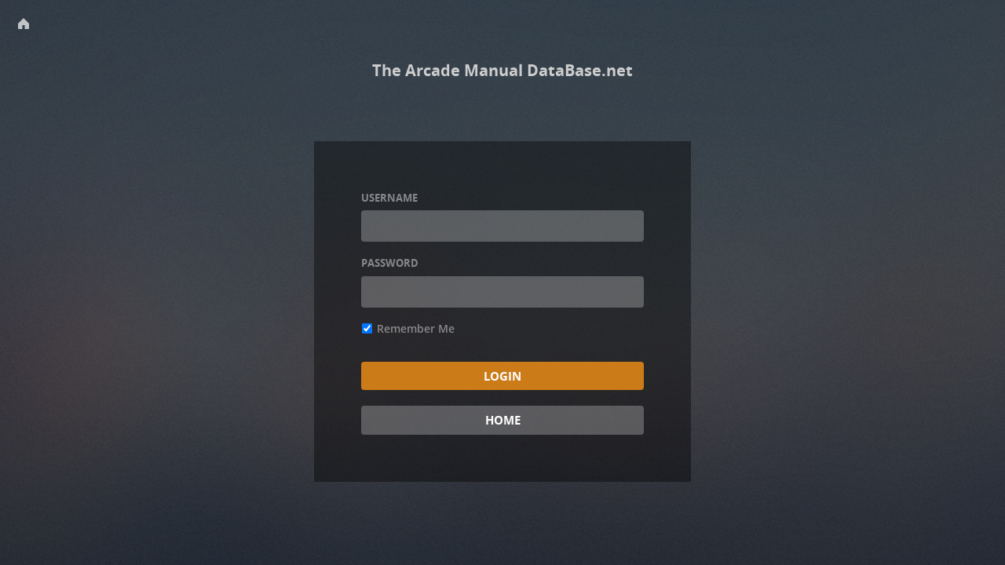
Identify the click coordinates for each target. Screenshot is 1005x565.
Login (502, 376)
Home (503, 420)
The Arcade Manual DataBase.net (502, 70)
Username (389, 198)
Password (389, 263)
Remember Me (408, 328)
